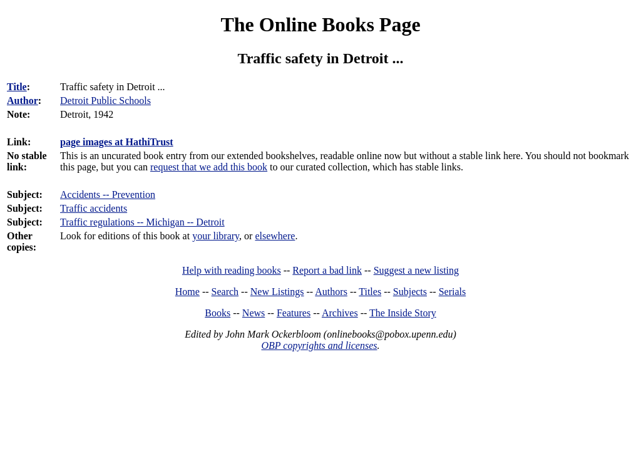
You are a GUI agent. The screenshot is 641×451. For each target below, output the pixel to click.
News (253, 313)
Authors (331, 291)
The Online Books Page (320, 24)
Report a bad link (327, 270)
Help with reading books (231, 270)
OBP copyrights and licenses (319, 345)
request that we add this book (208, 167)
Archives (340, 313)
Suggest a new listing (416, 270)
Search (225, 291)
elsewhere (275, 236)
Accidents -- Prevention (107, 194)
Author (22, 100)
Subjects (410, 291)
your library (215, 236)
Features (293, 313)
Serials (452, 291)
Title (17, 86)
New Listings (277, 291)
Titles (370, 291)
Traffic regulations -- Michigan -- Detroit (142, 222)
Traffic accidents (93, 208)
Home (187, 291)
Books (217, 313)
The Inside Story (402, 313)
